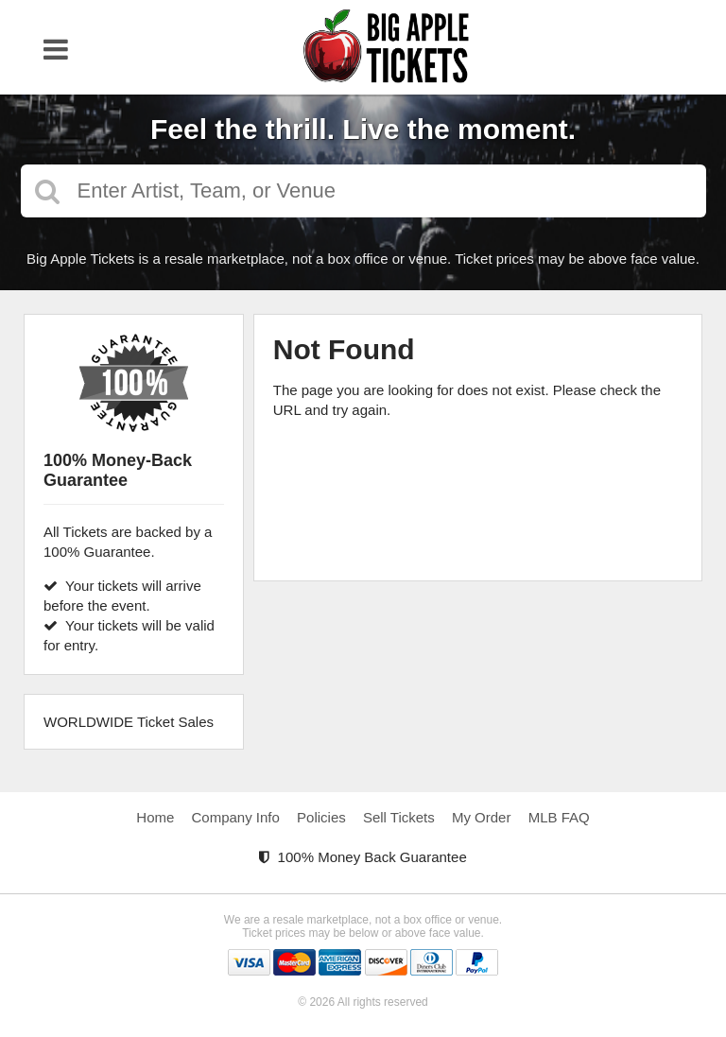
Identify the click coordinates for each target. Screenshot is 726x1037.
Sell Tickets (399, 817)
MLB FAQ (559, 817)
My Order (481, 817)
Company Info (236, 817)
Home (155, 817)
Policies (321, 817)
